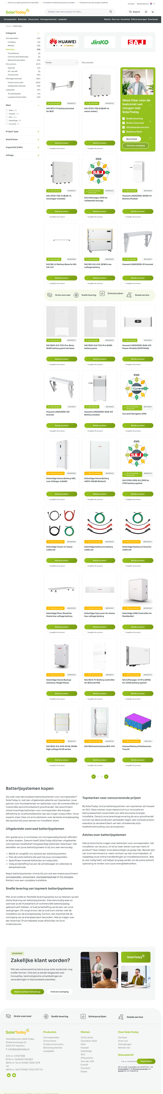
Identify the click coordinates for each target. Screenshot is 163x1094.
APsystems (87, 1058)
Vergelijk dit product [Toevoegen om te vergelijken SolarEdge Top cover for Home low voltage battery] (93, 632)
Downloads (153, 19)
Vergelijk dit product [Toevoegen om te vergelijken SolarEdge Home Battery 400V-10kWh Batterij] (93, 499)
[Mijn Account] (146, 11)
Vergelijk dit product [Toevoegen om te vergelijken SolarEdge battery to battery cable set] (93, 566)
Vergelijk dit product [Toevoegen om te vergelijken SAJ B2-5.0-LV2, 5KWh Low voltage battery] (93, 283)
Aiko (83, 1044)
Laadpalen (62, 19)
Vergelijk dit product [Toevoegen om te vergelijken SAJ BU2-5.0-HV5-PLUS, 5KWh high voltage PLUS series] (55, 765)
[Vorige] (49, 45)
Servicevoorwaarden (140, 1069)
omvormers (29, 877)
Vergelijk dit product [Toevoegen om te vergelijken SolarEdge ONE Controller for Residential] (131, 632)
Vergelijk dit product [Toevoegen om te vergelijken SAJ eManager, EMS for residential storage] (93, 217)
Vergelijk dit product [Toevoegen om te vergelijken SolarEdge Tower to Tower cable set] (55, 566)
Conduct (85, 1068)
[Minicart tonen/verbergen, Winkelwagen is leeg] (152, 11)
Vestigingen (125, 1044)
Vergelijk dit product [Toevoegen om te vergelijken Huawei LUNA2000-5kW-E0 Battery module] (93, 431)
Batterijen (22, 19)
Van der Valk (87, 1061)
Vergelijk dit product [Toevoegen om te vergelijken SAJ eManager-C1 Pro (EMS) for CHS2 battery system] (131, 699)
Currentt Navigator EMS (134, 413)
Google (120, 1071)
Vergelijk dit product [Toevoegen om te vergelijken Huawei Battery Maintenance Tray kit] (131, 765)
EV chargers (66, 877)
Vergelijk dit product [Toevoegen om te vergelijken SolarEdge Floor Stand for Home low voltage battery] (55, 632)
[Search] (110, 11)
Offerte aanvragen (139, 19)
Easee (84, 1071)
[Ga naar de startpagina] (17, 11)
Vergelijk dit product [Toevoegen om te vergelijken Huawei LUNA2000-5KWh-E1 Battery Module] (131, 217)
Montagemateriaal (48, 19)
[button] (23, 33)
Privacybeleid (123, 1069)
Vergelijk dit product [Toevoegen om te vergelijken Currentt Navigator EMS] (131, 431)
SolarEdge (86, 1051)
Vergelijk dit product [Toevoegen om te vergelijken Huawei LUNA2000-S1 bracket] (131, 283)
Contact (131, 4)
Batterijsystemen (52, 1047)
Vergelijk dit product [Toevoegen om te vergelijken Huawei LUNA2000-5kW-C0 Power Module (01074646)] (131, 364)
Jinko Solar (87, 1037)
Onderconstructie (53, 1044)
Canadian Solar (89, 1041)
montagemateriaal (46, 877)
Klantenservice (143, 4)
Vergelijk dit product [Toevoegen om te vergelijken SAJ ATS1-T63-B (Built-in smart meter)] (93, 148)
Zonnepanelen (10, 19)
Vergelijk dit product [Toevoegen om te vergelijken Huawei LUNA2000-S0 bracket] (55, 431)
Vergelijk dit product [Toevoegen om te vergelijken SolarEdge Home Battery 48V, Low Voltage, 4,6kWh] (55, 499)
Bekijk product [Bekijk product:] (61, 143)
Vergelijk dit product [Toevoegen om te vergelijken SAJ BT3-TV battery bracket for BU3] (55, 148)
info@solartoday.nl (18, 1049)
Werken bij (124, 1047)
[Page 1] (54, 45)
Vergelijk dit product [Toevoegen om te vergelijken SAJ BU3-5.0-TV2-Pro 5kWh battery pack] (93, 364)
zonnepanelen (13, 877)
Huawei (85, 1047)
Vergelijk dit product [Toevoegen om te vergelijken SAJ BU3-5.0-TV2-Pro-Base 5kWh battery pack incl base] (55, 364)
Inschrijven (146, 1061)
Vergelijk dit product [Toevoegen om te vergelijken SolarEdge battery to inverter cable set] (131, 566)
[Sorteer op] (61, 62)
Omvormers (33, 19)
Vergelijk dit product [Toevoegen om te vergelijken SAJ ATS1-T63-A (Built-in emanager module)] (55, 217)
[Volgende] (61, 45)
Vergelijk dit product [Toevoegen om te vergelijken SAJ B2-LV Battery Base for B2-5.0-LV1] (55, 283)
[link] (93, 776)
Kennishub (125, 19)
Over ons (116, 19)
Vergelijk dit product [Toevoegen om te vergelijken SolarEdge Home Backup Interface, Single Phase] (55, 699)
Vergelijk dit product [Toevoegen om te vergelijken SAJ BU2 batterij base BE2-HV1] (93, 765)
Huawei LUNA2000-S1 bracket (137, 264)
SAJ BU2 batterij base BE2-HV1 (99, 746)
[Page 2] (56, 45)
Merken (107, 19)
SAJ (83, 1054)
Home (8, 26)
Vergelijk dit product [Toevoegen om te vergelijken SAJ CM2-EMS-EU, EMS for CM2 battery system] (131, 499)
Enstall (84, 1064)
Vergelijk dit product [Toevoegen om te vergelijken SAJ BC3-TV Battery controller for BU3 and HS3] (93, 699)
